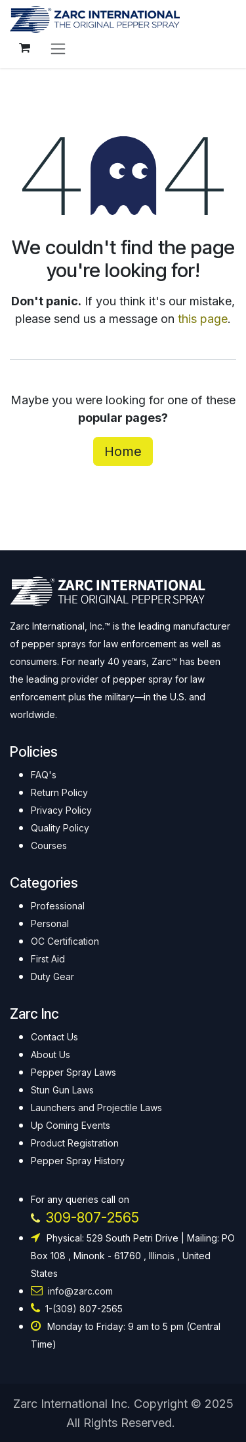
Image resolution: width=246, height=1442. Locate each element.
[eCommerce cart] (24, 47)
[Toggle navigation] (58, 48)
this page (203, 319)
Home (123, 451)
